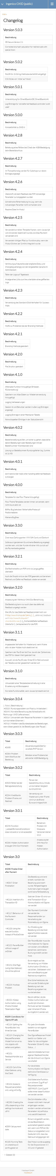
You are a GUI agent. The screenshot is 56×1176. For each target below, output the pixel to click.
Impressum (28, 1173)
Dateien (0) (10, 1155)
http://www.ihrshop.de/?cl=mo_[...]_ (21, 615)
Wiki (4, 14)
